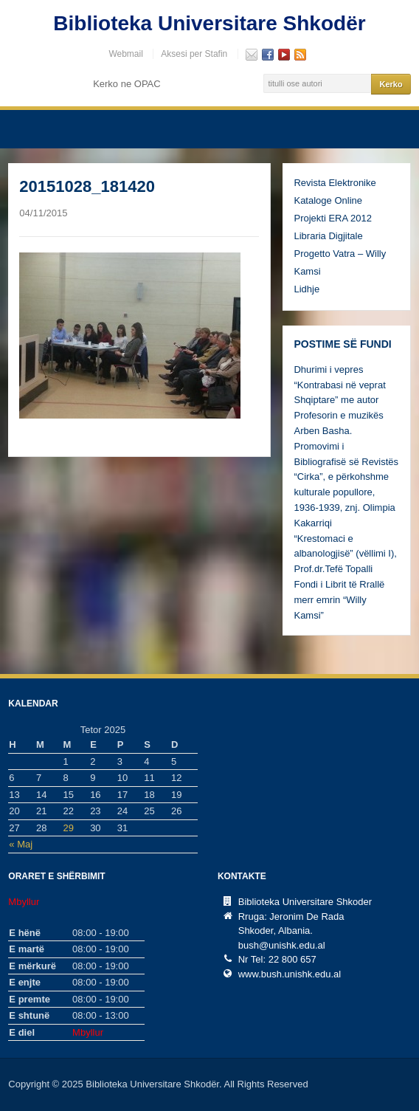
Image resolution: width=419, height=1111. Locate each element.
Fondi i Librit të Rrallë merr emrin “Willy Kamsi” (339, 600)
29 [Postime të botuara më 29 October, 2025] (68, 827)
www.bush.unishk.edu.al (289, 974)
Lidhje (306, 289)
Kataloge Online (328, 200)
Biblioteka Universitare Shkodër (209, 23)
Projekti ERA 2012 (333, 218)
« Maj (20, 844)
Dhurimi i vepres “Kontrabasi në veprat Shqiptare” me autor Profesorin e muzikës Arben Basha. (339, 400)
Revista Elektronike (334, 182)
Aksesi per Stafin (194, 54)
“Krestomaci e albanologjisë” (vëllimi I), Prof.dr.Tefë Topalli (345, 554)
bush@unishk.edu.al (281, 945)
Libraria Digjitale (328, 235)
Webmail (125, 54)
